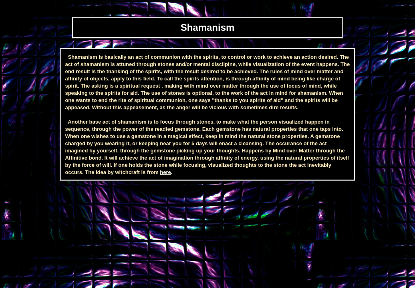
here (165, 172)
